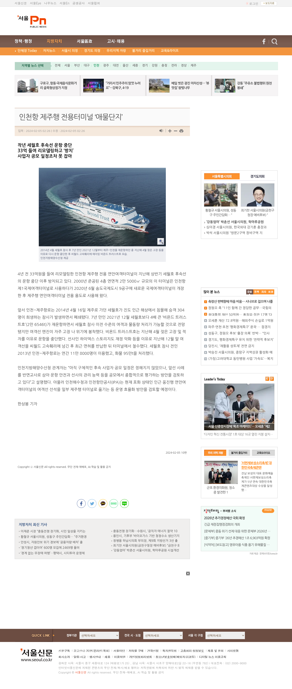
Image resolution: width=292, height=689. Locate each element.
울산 (125, 65)
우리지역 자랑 (116, 50)
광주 (106, 65)
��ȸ (270, 291)
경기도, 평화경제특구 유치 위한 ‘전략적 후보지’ (241, 339)
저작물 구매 (135, 651)
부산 (77, 65)
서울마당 (119, 651)
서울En (64, 3)
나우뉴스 (50, 3)
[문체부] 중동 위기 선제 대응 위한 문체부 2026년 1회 (238, 531)
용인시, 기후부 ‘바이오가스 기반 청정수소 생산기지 (146, 535)
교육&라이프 (170, 50)
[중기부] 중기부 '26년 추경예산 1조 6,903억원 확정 (237, 538)
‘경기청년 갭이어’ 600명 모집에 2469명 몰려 (50, 547)
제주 (193, 65)
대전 (116, 65)
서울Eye (35, 3)
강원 (155, 65)
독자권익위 (169, 651)
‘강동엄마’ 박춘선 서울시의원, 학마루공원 (235, 222)
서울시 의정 (70, 50)
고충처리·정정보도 (192, 651)
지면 (89, 651)
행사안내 (95, 657)
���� (249, 291)
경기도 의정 (92, 50)
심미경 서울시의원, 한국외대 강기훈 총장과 (236, 227)
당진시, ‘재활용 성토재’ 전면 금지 (231, 346)
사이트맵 (233, 651)
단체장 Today (27, 50)
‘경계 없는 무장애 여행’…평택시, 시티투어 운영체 (53, 553)
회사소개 (64, 657)
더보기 (268, 511)
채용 (107, 657)
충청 (164, 65)
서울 (67, 65)
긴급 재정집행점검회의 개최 (222, 524)
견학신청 (153, 651)
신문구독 (64, 651)
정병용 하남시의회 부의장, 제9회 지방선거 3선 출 (145, 540)
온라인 (97, 651)
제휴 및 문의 (215, 651)
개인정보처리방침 (140, 657)
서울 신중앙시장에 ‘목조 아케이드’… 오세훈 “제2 (239, 426)
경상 (184, 65)
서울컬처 (94, 3)
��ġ (256, 291)
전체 (57, 65)
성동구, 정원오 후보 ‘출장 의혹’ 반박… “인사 (239, 333)
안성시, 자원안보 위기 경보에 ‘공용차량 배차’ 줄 (52, 542)
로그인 (253, 3)
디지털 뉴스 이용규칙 (212, 657)
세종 (135, 65)
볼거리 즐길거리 (143, 50)
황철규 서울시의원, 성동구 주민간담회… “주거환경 (54, 536)
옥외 (106, 651)
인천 (96, 65)
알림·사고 (80, 657)
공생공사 (79, 3)
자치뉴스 (49, 50)
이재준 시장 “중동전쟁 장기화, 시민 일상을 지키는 (53, 531)
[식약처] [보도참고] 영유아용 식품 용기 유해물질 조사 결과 (241, 544)
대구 (86, 65)
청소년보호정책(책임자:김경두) (175, 657)
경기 (145, 65)
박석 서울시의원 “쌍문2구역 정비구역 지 (234, 232)
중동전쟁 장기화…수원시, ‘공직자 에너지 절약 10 (145, 531)
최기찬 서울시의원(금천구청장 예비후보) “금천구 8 (146, 545)
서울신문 (21, 3)
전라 (174, 65)
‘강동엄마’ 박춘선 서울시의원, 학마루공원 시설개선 (146, 550)
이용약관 (119, 657)
